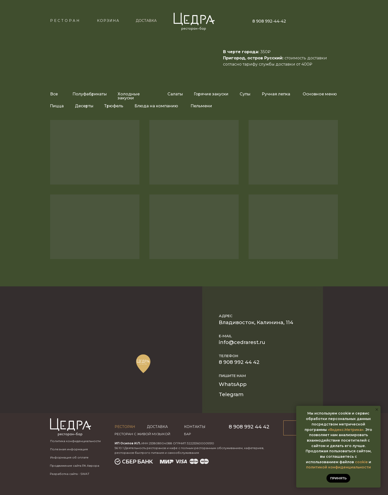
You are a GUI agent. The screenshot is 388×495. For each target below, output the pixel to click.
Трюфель (113, 106)
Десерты (84, 106)
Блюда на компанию (156, 106)
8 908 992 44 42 (239, 362)
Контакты (194, 426)
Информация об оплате (69, 457)
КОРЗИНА (108, 20)
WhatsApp (233, 384)
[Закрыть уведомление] (376, 409)
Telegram (231, 394)
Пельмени (201, 106)
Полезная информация (69, 449)
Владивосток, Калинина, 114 (256, 322)
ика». (359, 429)
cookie (361, 462)
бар (187, 434)
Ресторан (65, 20)
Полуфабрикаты (89, 94)
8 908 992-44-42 (269, 21)
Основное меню (320, 94)
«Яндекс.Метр (341, 429)
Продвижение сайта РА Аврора (74, 465)
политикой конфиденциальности (338, 467)
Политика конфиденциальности (75, 441)
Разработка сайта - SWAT (69, 474)
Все (54, 94)
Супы (245, 94)
